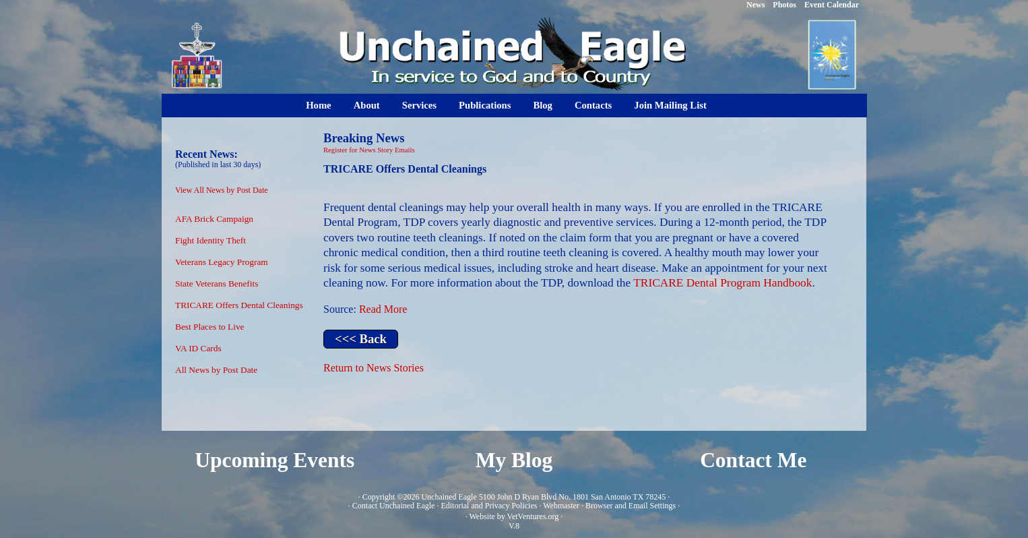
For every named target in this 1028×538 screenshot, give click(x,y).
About (367, 105)
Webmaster (561, 505)
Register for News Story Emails (369, 150)
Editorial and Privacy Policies (489, 505)
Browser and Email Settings (630, 505)
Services (419, 105)
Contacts (593, 105)
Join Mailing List (670, 105)
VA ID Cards (198, 348)
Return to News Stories (373, 367)
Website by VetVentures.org (513, 516)
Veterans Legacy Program (221, 262)
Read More (383, 309)
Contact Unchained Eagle (393, 505)
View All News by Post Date (221, 190)
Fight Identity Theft (210, 240)
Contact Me (753, 460)
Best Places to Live (210, 327)
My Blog (514, 460)
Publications (485, 105)
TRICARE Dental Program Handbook (722, 282)
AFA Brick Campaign (214, 219)
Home (318, 105)
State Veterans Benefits (216, 283)
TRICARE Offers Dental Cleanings (239, 305)
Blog (542, 105)
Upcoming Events (274, 460)
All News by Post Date (216, 370)
